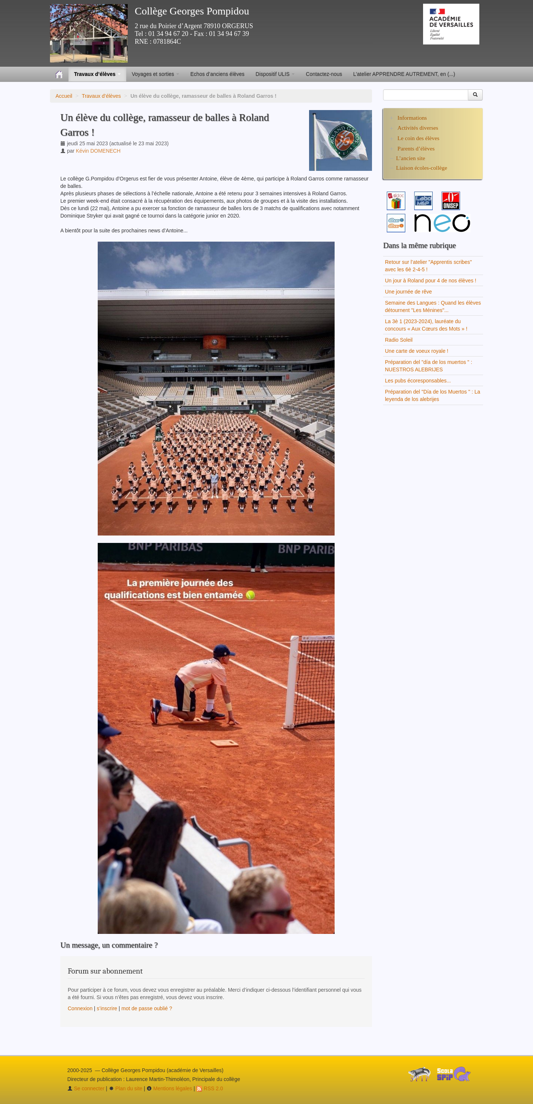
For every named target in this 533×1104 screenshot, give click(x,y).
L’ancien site (410, 158)
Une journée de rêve (408, 292)
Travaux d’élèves (101, 96)
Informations (412, 118)
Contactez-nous (324, 74)
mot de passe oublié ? (146, 1008)
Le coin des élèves (418, 138)
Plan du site (126, 1088)
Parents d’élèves (416, 148)
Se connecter (85, 1088)
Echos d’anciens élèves (217, 74)
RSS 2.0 (209, 1088)
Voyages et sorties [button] (155, 74)
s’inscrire (107, 1008)
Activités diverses (418, 128)
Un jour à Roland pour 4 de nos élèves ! (430, 281)
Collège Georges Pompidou (192, 11)
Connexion (80, 1008)
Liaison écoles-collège (421, 168)
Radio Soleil (399, 340)
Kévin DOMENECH (98, 151)
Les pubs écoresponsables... (418, 381)
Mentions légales (169, 1088)
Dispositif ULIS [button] (275, 74)
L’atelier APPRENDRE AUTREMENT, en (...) (404, 74)
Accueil (64, 96)
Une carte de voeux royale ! (416, 351)
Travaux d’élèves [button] (97, 74)
